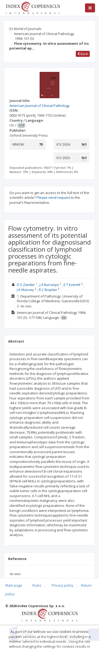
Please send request (53, 197)
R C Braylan (48, 289)
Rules (36, 585)
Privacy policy (62, 585)
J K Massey (25, 289)
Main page (13, 585)
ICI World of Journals (25, 28)
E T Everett (72, 284)
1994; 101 (24, 38)
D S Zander (26, 284)
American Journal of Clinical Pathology (44, 33)
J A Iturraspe (49, 284)
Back (82, 53)
